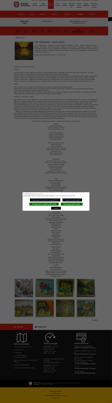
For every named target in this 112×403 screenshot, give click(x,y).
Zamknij (56, 208)
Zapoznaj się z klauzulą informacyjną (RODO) (45, 200)
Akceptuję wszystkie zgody (71, 204)
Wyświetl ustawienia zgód (72, 200)
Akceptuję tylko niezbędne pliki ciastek (44, 204)
